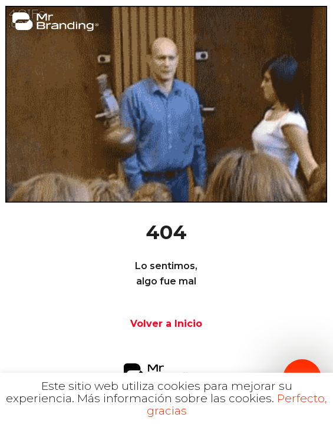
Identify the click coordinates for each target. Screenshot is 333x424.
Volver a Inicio (166, 323)
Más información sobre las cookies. (175, 398)
